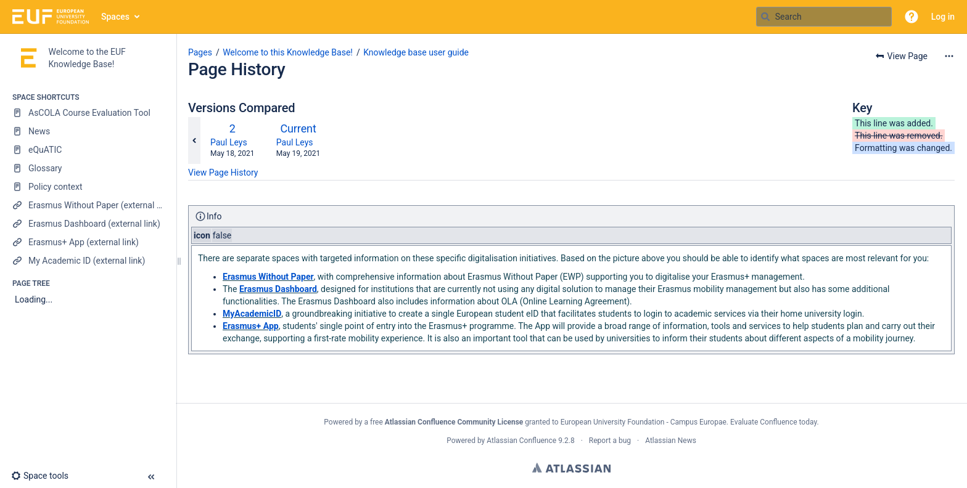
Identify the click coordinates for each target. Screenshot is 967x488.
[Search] (765, 17)
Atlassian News (670, 440)
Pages (200, 52)
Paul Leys (228, 142)
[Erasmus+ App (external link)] (88, 242)
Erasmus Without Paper (268, 277)
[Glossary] (88, 168)
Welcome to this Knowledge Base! (288, 52)
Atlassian (571, 468)
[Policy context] (88, 186)
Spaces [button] (115, 17)
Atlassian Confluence (521, 440)
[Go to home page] (50, 16)
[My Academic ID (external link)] (88, 260)
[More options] (949, 56)
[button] (911, 16)
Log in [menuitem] (943, 17)
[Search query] (824, 16)
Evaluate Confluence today (773, 422)
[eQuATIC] (88, 149)
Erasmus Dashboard (278, 289)
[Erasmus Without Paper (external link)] (88, 205)
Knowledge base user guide (416, 52)
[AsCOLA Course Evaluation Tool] (88, 113)
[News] (88, 131)
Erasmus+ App (251, 326)
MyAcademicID (252, 314)
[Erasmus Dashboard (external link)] (88, 223)
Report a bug (610, 440)
